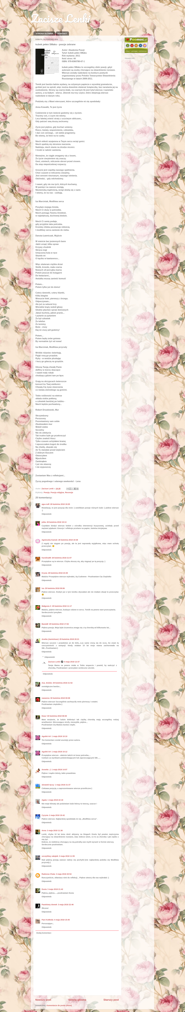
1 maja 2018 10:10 (59, 736)
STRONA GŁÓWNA (44, 33)
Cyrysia (45, 815)
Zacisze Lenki (60, 18)
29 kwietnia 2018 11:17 (62, 606)
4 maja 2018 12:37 (72, 662)
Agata (44, 800)
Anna (44, 830)
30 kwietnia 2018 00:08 (60, 698)
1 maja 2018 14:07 (59, 770)
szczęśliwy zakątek (50, 856)
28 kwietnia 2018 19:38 (68, 540)
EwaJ (44, 716)
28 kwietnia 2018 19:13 (57, 522)
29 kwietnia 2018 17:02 (59, 624)
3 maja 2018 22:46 (66, 905)
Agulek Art (46, 736)
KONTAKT (62, 33)
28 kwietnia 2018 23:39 (58, 573)
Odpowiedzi (49, 657)
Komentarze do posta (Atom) (59, 1005)
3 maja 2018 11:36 (55, 830)
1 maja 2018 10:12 (59, 752)
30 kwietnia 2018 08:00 (57, 716)
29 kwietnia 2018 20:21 (69, 639)
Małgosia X (46, 606)
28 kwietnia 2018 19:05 (60, 504)
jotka (44, 522)
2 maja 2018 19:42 (57, 815)
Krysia (44, 573)
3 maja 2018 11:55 (67, 856)
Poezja (47, 492)
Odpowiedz (47, 514)
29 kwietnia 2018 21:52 (63, 683)
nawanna (46, 698)
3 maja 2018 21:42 (55, 889)
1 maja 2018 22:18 (55, 800)
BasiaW (45, 624)
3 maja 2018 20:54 (64, 874)
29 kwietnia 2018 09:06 (55, 588)
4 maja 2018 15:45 (62, 920)
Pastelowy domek (49, 905)
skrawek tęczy (48, 785)
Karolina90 (46, 558)
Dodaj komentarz (43, 933)
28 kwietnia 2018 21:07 (62, 558)
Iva (43, 588)
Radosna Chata (48, 874)
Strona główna (77, 999)
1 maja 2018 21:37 (63, 785)
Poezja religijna (57, 492)
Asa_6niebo (47, 683)
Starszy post (111, 999)
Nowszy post (43, 999)
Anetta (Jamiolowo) (50, 639)
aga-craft (45, 504)
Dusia (44, 889)
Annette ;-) (46, 770)
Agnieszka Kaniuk (49, 540)
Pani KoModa (47, 920)
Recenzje (69, 492)
